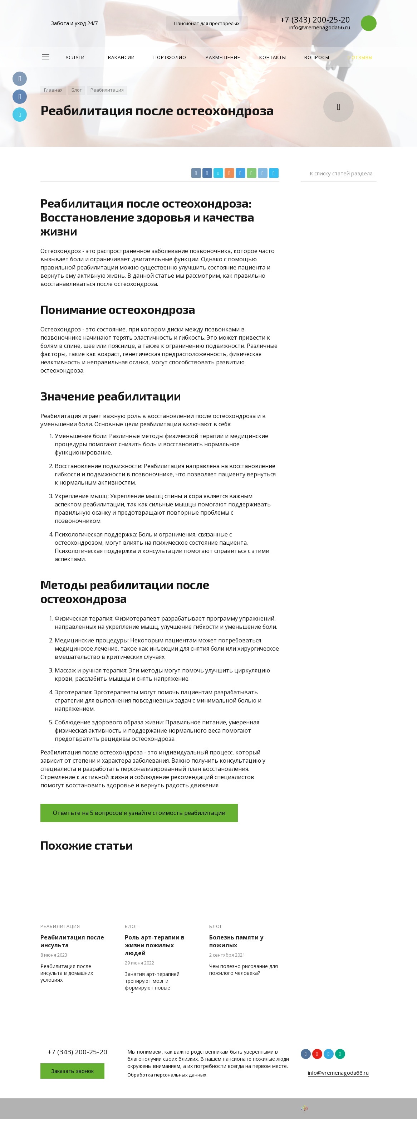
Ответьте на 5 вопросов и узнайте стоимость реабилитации (139, 813)
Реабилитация (60, 926)
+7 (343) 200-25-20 (315, 19)
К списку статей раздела (341, 173)
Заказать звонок (72, 1070)
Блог (131, 926)
